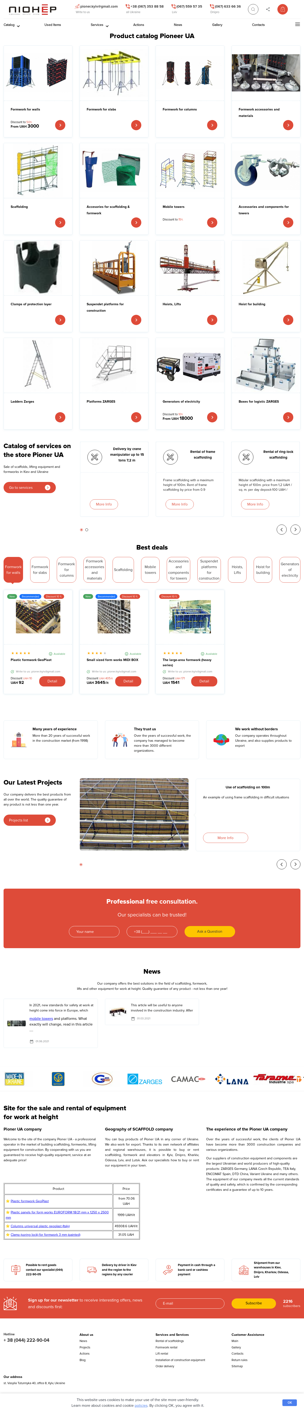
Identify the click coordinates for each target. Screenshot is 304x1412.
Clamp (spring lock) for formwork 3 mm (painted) (45, 1235)
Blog (83, 1360)
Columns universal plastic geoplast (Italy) (40, 1226)
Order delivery (165, 1366)
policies (141, 1405)
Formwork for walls (25, 109)
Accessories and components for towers (264, 210)
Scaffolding (19, 207)
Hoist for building (252, 304)
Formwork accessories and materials (259, 112)
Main (235, 1341)
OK (290, 1403)
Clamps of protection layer (31, 304)
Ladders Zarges (22, 402)
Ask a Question (209, 931)
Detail (52, 681)
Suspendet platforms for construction (105, 307)
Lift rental (162, 1354)
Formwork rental (166, 1347)
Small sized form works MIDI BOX (112, 660)
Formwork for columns (180, 109)
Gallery (236, 1347)
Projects (85, 1347)
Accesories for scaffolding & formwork (108, 210)
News (83, 1341)
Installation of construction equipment (180, 1360)
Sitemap (237, 1366)
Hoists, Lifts (172, 304)
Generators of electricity (181, 402)
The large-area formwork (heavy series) (187, 662)
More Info (104, 504)
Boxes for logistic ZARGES (259, 402)
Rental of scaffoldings (170, 1341)
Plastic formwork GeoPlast (31, 660)
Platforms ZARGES (101, 402)
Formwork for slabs (101, 109)
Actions (85, 1354)
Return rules (239, 1360)
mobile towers (41, 1018)
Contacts (237, 1354)
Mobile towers (174, 207)
